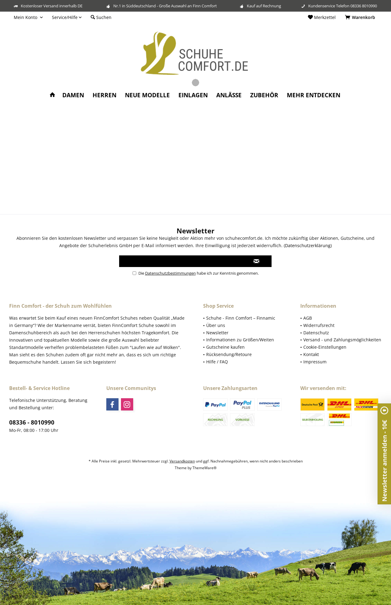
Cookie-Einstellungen (324, 347)
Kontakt (311, 354)
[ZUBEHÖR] (264, 95)
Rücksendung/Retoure (229, 354)
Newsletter (217, 333)
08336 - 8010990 (31, 422)
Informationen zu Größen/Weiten (240, 340)
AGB (307, 318)
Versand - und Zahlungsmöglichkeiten (342, 340)
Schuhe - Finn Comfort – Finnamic (240, 318)
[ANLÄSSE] (229, 95)
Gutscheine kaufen (225, 347)
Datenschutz (316, 333)
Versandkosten (182, 461)
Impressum (315, 362)
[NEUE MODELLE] (147, 95)
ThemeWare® (204, 467)
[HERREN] (104, 95)
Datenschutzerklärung (308, 245)
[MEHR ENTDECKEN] (314, 95)
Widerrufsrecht (318, 325)
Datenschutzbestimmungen (170, 273)
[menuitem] (361, 17)
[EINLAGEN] (193, 95)
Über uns (215, 325)
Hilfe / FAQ (217, 362)
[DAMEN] (73, 95)
